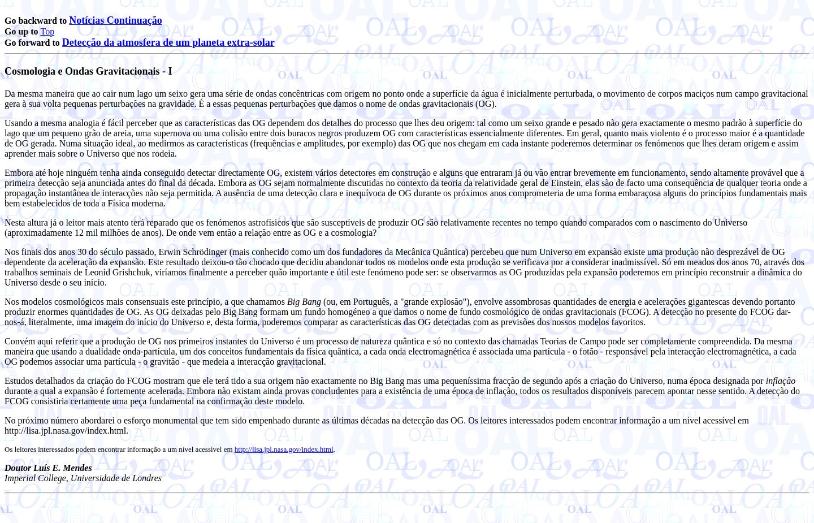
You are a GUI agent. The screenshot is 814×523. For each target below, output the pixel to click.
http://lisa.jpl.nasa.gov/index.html (284, 449)
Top (48, 31)
